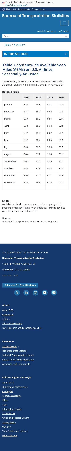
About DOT (8, 382)
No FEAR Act (8, 413)
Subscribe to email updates (20, 285)
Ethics (5, 400)
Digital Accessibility (11, 395)
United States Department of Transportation (25, 9)
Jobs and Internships (12, 323)
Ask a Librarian (11, 346)
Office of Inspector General (15, 417)
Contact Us (7, 314)
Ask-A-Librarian (46, 31)
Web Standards (9, 435)
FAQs (6, 318)
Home (8, 44)
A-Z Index (63, 31)
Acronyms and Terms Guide (16, 363)
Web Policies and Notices (15, 431)
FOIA (4, 404)
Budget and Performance (15, 386)
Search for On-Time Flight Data (18, 359)
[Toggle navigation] (65, 23)
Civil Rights (7, 391)
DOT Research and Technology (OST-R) (22, 327)
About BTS (7, 310)
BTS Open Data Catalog (14, 350)
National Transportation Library (18, 355)
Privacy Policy (9, 422)
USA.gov (6, 426)
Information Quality (12, 409)
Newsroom (19, 44)
